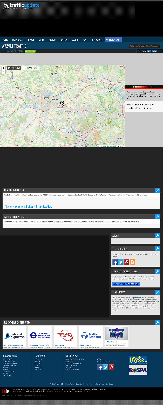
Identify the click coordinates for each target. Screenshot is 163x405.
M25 (159, 51)
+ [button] (3, 68)
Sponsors (38, 367)
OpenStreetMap (112, 146)
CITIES (41, 39)
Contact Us (38, 359)
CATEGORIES (7, 359)
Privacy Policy (69, 384)
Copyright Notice (82, 384)
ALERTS (75, 39)
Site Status (109, 384)
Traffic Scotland (91, 336)
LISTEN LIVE (114, 39)
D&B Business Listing (38, 395)
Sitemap (37, 361)
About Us (38, 363)
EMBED (64, 39)
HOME (5, 39)
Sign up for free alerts (126, 284)
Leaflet (102, 146)
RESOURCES (97, 39)
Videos (5, 373)
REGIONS (52, 39)
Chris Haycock (56, 391)
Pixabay (28, 395)
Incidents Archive (9, 371)
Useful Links (7, 375)
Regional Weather (9, 365)
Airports (6, 367)
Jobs (36, 365)
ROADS (31, 39)
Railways (6, 369)
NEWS (85, 39)
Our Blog (38, 369)
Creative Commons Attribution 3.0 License (92, 389)
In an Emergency (9, 361)
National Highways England (14, 336)
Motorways (8, 51)
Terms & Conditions (97, 384)
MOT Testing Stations (10, 363)
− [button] (3, 72)
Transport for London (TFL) (40, 336)
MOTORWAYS (18, 39)
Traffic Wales (65, 336)
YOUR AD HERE (116, 335)
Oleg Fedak (17, 395)
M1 (154, 51)
